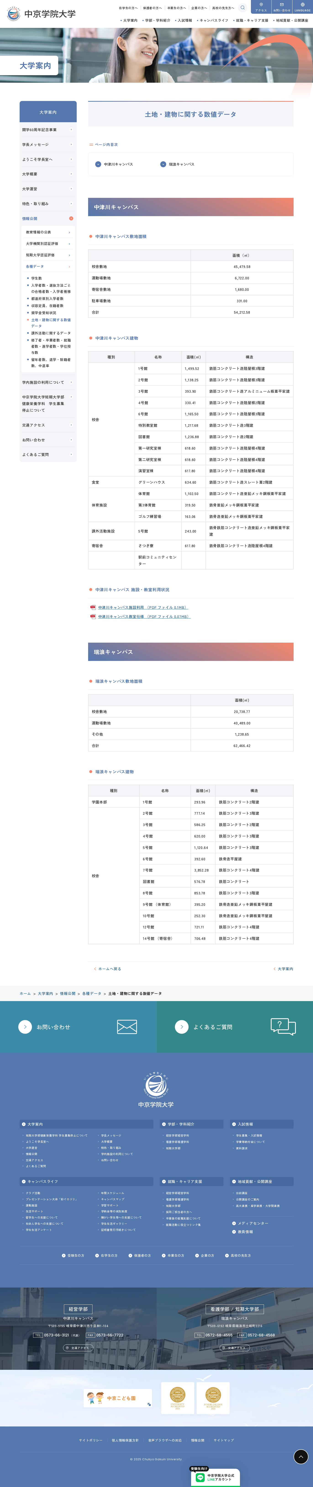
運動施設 (31, 1205)
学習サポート (110, 1205)
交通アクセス (33, 425)
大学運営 (29, 188)
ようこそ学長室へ (37, 159)
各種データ (35, 266)
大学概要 (29, 174)
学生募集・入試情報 (249, 1135)
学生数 (36, 278)
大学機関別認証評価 (42, 243)
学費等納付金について (250, 1142)
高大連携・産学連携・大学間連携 (258, 1206)
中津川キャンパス (118, 164)
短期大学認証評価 (40, 254)
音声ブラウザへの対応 (165, 1440)
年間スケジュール (112, 1193)
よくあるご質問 (35, 454)
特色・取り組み (35, 203)
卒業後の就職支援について (183, 1218)
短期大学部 (173, 1148)
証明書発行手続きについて (118, 1230)
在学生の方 (109, 1255)
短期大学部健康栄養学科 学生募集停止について (57, 1135)
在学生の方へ (128, 8)
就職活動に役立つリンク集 (183, 1225)
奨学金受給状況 (44, 312)
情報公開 (29, 218)
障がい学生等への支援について (121, 1217)
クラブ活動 (33, 1193)
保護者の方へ (152, 8)
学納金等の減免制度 (114, 1211)
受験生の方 (76, 1255)
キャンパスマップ (112, 1199)
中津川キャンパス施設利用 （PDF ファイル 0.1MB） (143, 607)
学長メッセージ (35, 144)
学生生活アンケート (39, 1230)
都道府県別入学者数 (47, 298)
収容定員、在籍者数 (47, 305)
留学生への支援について (42, 1217)
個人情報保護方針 (125, 1440)
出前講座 (242, 1193)
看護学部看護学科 (177, 1142)
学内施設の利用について (43, 382)
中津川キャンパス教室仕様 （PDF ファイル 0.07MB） (144, 616)
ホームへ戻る (109, 968)
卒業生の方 (176, 1255)
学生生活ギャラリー (114, 1223)
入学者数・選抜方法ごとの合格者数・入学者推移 (51, 288)
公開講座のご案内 (247, 1199)
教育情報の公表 (38, 232)
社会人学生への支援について (45, 1223)
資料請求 (242, 1148)
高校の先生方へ (223, 8)
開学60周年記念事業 (39, 129)
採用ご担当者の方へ (179, 1212)
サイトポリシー (91, 1440)
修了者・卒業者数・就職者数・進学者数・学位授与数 (51, 346)
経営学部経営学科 (177, 1135)
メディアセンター (253, 1223)
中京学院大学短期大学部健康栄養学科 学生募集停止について (43, 403)
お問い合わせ (33, 440)
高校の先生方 (241, 1255)
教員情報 (245, 1231)
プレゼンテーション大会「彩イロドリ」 (52, 1199)
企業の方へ (199, 8)
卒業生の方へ (176, 8)
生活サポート (34, 1211)
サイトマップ (224, 1440)
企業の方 (207, 1255)
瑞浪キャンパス (182, 164)
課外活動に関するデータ (51, 333)
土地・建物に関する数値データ (51, 322)
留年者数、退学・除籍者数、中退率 (51, 362)
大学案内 (48, 112)
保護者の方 (142, 1255)
